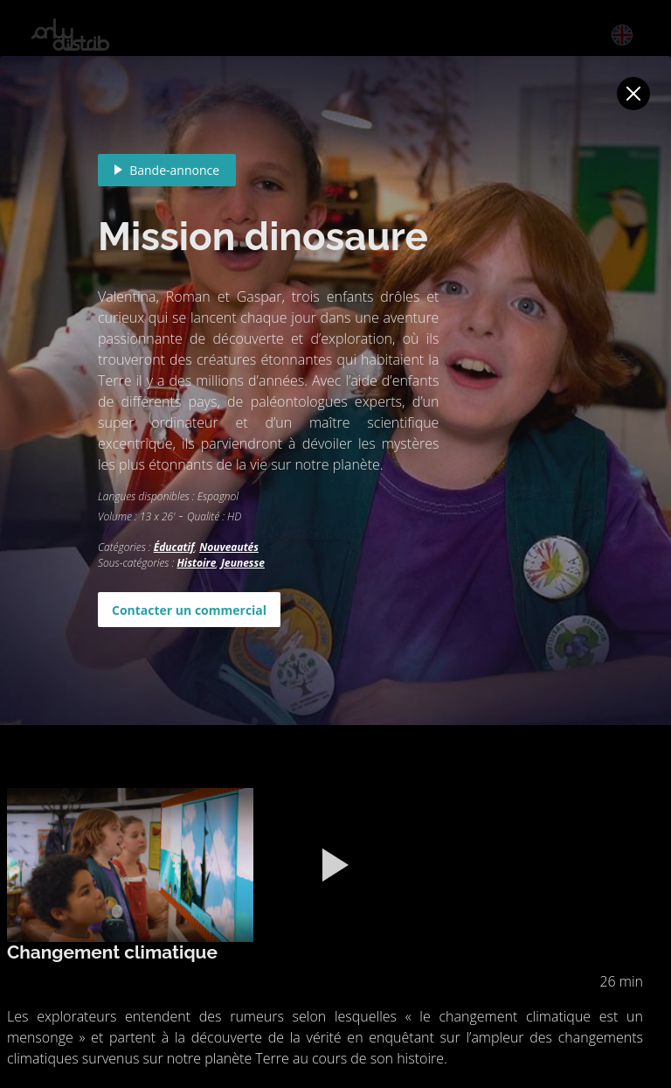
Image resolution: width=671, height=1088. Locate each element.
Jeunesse (243, 562)
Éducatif (174, 547)
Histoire (196, 562)
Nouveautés (229, 547)
